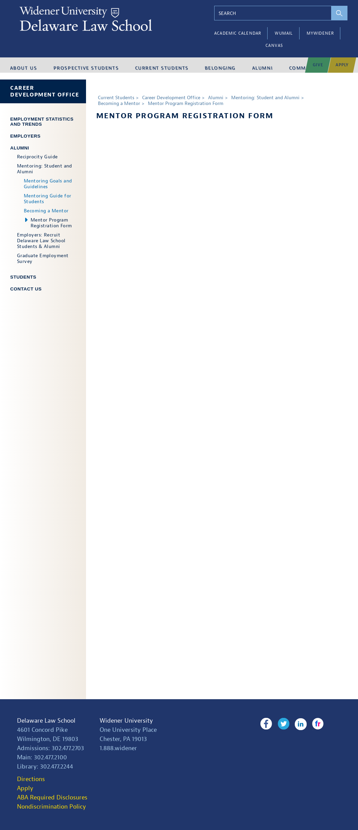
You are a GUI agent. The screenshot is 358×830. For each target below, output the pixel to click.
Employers (25, 136)
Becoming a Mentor (46, 211)
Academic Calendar (237, 33)
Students (23, 277)
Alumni (19, 148)
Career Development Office (44, 91)
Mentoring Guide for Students (47, 199)
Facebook (266, 724)
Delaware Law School (46, 721)
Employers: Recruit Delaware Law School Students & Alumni (41, 240)
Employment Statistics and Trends (41, 122)
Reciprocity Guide (37, 157)
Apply (25, 788)
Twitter (282, 724)
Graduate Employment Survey (43, 258)
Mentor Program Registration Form (51, 223)
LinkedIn (298, 724)
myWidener (320, 33)
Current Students (116, 98)
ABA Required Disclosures (52, 797)
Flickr (314, 724)
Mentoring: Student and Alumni (44, 169)
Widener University (126, 721)
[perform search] (333, 13)
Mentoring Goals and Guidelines (48, 184)
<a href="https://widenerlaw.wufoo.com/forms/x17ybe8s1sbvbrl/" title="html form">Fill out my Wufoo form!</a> (222, 398)
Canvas (274, 45)
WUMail (284, 33)
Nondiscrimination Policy (51, 807)
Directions (31, 779)
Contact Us (26, 289)
